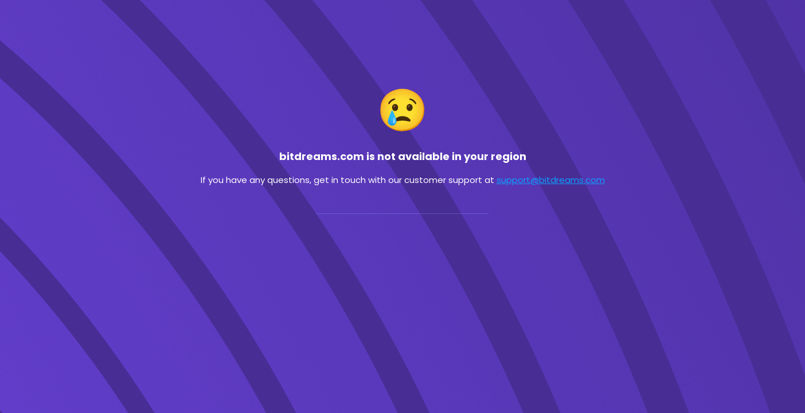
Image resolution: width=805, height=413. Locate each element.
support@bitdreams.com (551, 180)
